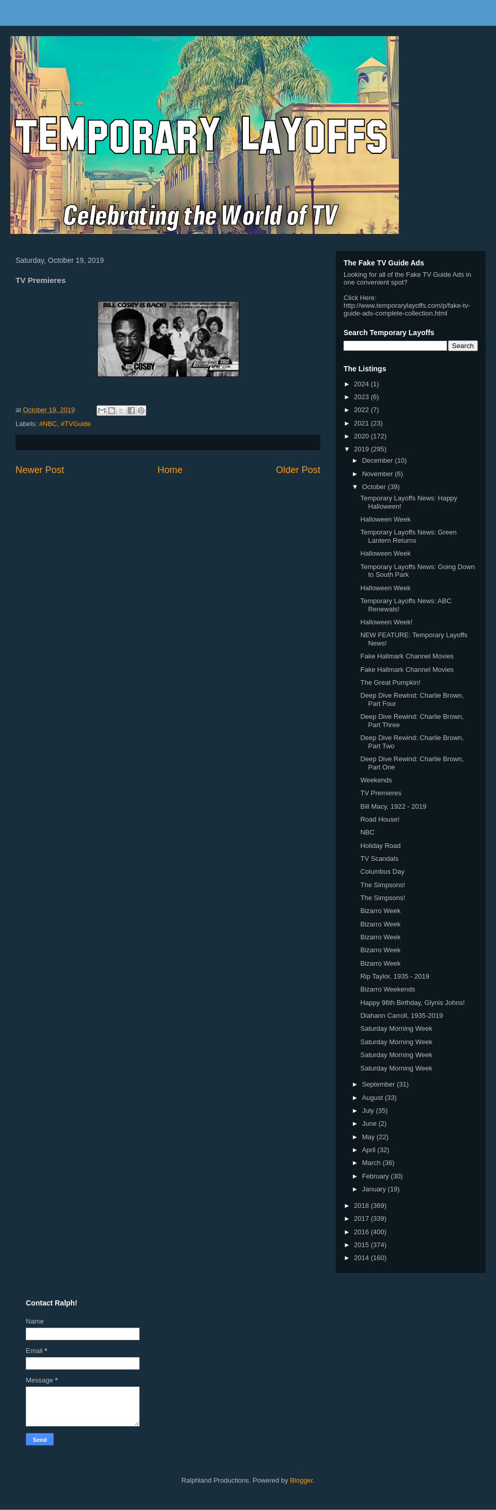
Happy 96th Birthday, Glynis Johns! (412, 1002)
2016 (362, 1232)
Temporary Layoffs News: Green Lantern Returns (408, 536)
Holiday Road (380, 846)
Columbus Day (382, 871)
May (369, 1137)
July (369, 1110)
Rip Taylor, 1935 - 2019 (394, 976)
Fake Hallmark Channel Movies (407, 656)
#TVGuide (75, 424)
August (373, 1098)
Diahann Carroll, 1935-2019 (401, 1015)
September (379, 1084)
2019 (362, 449)
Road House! (379, 819)
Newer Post (40, 470)
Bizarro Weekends (387, 989)
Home (170, 470)
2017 (362, 1218)
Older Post (298, 470)
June (370, 1123)
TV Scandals (379, 858)
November (378, 474)
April (370, 1150)
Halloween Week (385, 519)
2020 (362, 436)
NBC (367, 832)
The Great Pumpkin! (390, 682)
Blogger (301, 1480)
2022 (362, 410)
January (375, 1189)
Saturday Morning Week (396, 1028)
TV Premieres (380, 793)
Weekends (376, 780)
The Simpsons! (382, 885)
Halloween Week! (386, 622)
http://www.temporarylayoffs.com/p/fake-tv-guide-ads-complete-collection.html (407, 309)
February (376, 1176)
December (378, 460)
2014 (362, 1258)
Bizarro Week (380, 911)
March (372, 1163)
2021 (362, 423)
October (375, 487)
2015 (362, 1245)
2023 (362, 397)
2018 (362, 1205)
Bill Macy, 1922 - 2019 (393, 806)
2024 (362, 384)
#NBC (48, 424)
